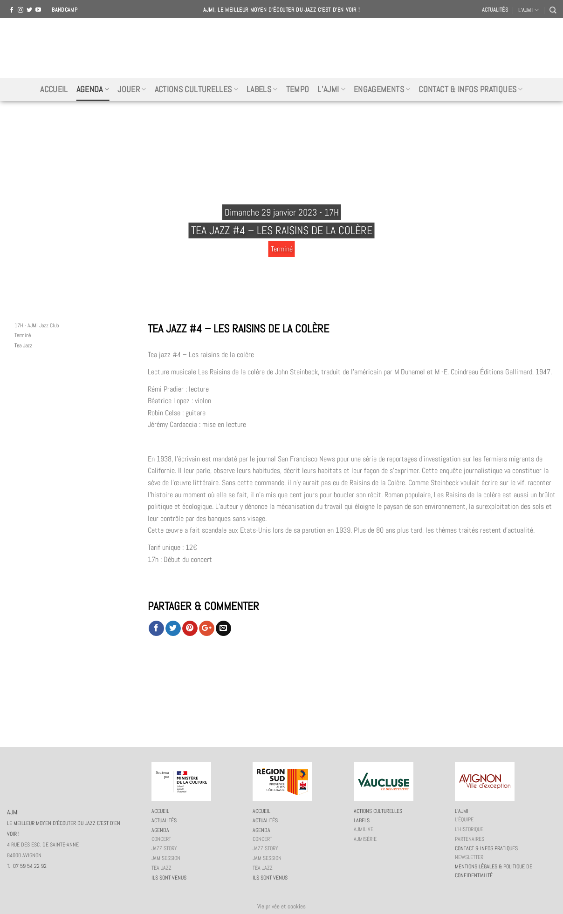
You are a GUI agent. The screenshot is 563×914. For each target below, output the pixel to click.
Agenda (93, 89)
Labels (262, 89)
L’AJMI (528, 10)
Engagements (382, 89)
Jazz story (164, 848)
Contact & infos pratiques (470, 89)
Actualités (495, 10)
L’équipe (464, 819)
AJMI (281, 48)
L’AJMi (331, 89)
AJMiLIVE (363, 829)
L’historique (469, 829)
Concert (161, 839)
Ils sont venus (168, 877)
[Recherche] (552, 10)
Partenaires (469, 839)
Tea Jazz (23, 345)
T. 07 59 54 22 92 (27, 866)
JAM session (165, 858)
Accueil (54, 89)
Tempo (297, 89)
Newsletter (469, 857)
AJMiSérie (365, 839)
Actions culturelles (196, 89)
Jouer (131, 89)
